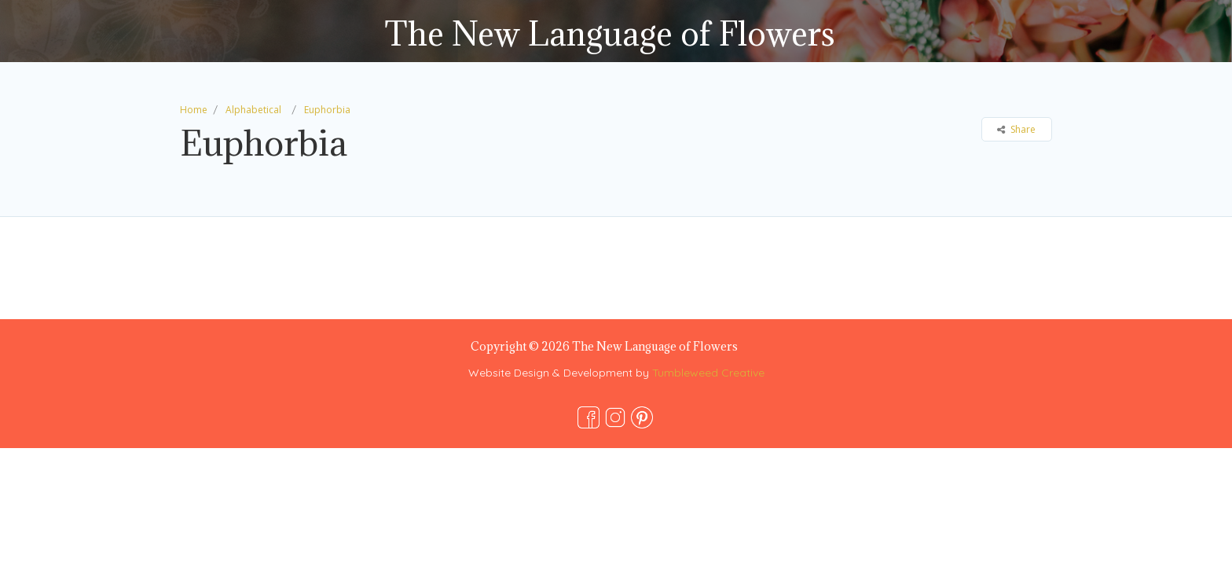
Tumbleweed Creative (708, 373)
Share (1016, 129)
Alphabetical (253, 109)
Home (193, 109)
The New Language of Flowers (609, 33)
